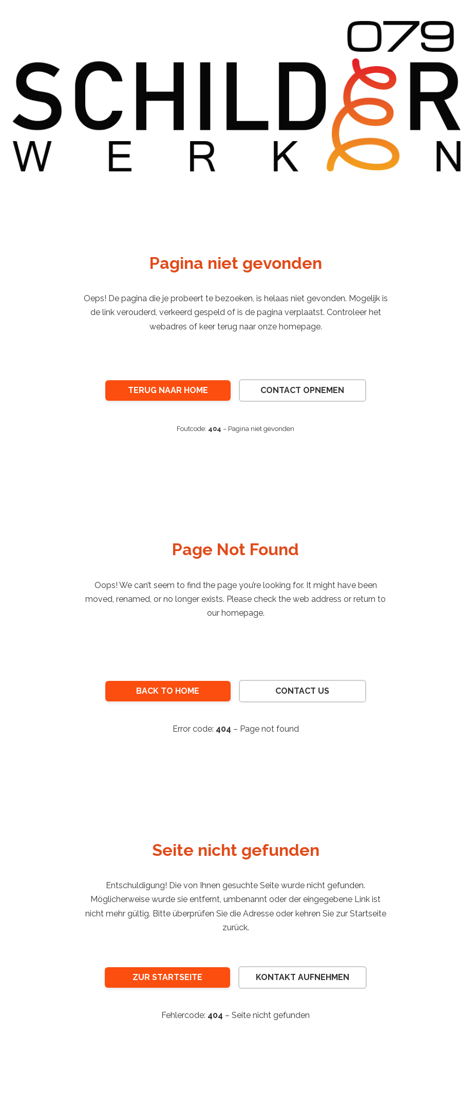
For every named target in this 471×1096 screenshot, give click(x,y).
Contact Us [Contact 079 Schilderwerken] (302, 691)
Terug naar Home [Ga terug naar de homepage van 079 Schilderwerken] (168, 390)
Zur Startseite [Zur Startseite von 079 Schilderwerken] (167, 977)
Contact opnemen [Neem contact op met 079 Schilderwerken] (302, 390)
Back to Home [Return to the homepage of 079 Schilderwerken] (167, 691)
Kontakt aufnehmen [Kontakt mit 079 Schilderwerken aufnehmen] (302, 977)
